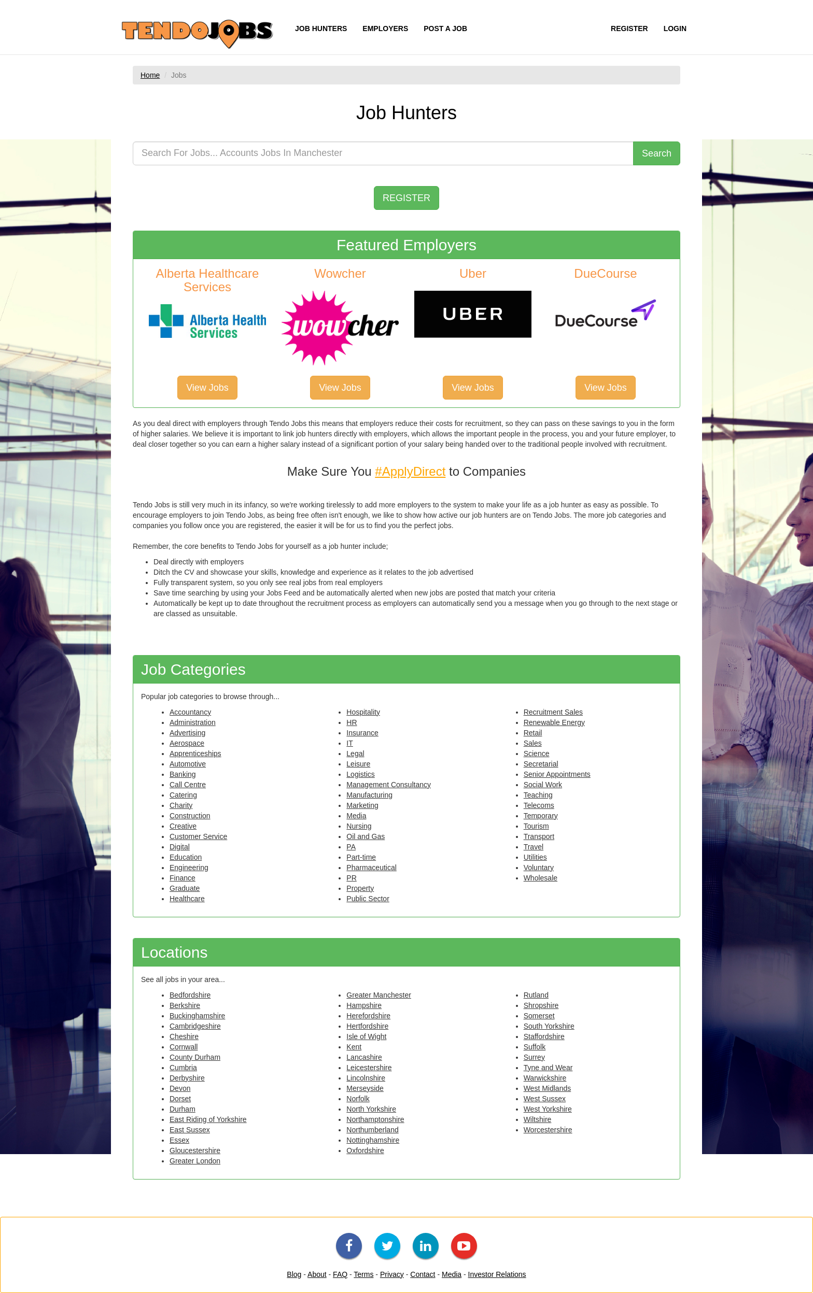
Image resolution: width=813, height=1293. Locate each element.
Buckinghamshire (197, 1016)
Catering (183, 795)
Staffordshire (544, 1036)
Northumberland (372, 1130)
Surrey (534, 1057)
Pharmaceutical (371, 867)
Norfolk (357, 1099)
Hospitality (363, 712)
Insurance (362, 733)
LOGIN (675, 28)
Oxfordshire (365, 1150)
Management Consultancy (388, 784)
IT (349, 743)
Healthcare (187, 898)
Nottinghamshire (372, 1140)
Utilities (535, 857)
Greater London (195, 1161)
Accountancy (190, 712)
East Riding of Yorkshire (208, 1119)
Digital (180, 847)
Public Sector (367, 898)
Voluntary (539, 867)
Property (360, 888)
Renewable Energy (554, 722)
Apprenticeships (195, 753)
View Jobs (207, 387)
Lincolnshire (365, 1078)
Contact (422, 1274)
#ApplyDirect (410, 471)
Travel (533, 847)
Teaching (538, 795)
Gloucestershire (195, 1150)
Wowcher (340, 273)
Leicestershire (368, 1067)
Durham (182, 1109)
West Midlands (547, 1088)
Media (356, 816)
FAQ (340, 1274)
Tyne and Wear (548, 1067)
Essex (179, 1140)
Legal (355, 753)
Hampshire (364, 1005)
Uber (472, 273)
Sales (533, 743)
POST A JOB (445, 28)
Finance (182, 878)
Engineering (189, 867)
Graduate (185, 888)
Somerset (539, 1016)
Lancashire (364, 1057)
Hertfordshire (367, 1026)
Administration (193, 722)
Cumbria (183, 1067)
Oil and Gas (365, 836)
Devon (180, 1088)
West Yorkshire (548, 1109)
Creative (183, 826)
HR (351, 722)
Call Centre (188, 784)
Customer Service (198, 836)
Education (186, 857)
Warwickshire (545, 1078)
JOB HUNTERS (321, 28)
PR (351, 878)
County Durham (195, 1057)
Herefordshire (368, 1016)
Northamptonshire (375, 1119)
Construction (190, 816)
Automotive (188, 764)
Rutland (536, 995)
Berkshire (185, 1005)
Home (150, 75)
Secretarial (541, 764)
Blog (294, 1274)
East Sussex (190, 1130)
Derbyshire (187, 1078)
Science (537, 753)
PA (351, 847)
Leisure (358, 764)
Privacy (392, 1274)
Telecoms (539, 805)
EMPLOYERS (385, 28)
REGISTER (629, 28)
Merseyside (365, 1088)
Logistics (360, 774)
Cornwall (184, 1047)
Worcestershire (548, 1130)
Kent (353, 1047)
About (317, 1274)
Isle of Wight (366, 1036)
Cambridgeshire (195, 1026)
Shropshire (541, 1005)
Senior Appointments (557, 774)
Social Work (543, 784)
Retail (533, 733)
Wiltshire (538, 1119)
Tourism (536, 826)
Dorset (180, 1099)
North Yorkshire (371, 1109)
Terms (363, 1274)
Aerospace (187, 743)
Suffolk (535, 1047)
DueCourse (605, 273)
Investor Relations (497, 1274)
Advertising (187, 733)
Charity (181, 805)
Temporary (541, 816)
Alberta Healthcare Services (207, 280)
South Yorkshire (549, 1026)
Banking (183, 774)
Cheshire (184, 1036)
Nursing (358, 826)
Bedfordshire (190, 995)
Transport (539, 836)
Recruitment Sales (553, 712)
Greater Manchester (378, 995)
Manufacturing (369, 795)
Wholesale (540, 878)
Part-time (361, 857)
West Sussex (545, 1099)
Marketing (362, 805)
